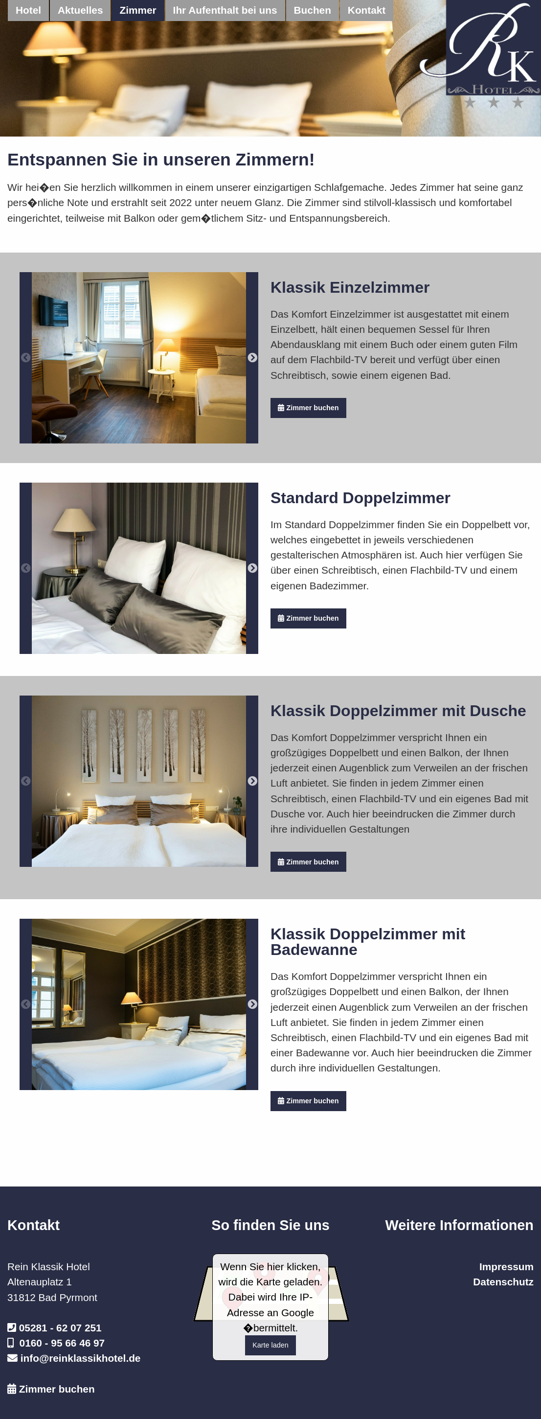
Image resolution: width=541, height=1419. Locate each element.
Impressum (506, 1266)
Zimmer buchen (308, 408)
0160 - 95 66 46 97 (62, 1343)
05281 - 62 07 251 (60, 1327)
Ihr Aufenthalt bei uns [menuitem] (225, 10)
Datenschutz (503, 1281)
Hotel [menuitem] (28, 10)
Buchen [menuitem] (312, 10)
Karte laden (270, 1345)
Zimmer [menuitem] (137, 10)
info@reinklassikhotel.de (81, 1358)
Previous (26, 357)
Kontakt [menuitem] (366, 10)
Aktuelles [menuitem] (80, 10)
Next (252, 357)
